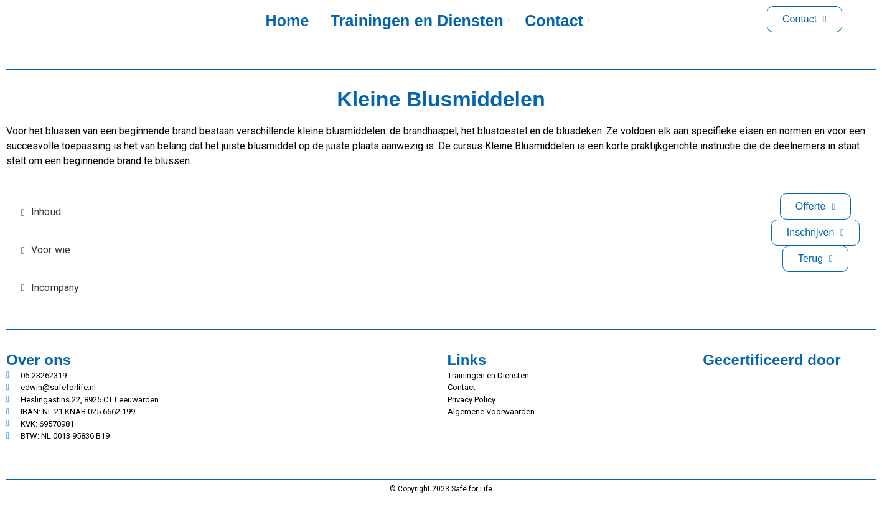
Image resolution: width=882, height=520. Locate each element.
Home (287, 20)
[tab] (50, 212)
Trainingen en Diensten (419, 20)
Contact (556, 20)
